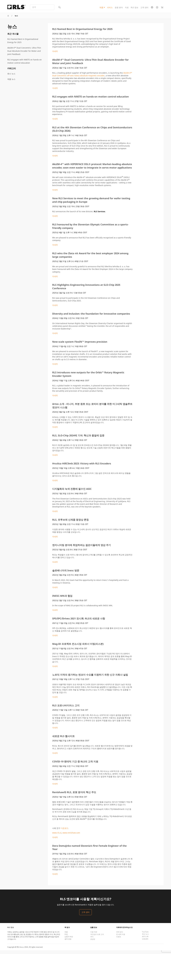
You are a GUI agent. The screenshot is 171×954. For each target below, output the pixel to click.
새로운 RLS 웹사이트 (63, 739)
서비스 (110, 8)
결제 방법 (68, 943)
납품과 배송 (69, 940)
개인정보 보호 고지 (97, 938)
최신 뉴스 (145, 938)
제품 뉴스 (11, 83)
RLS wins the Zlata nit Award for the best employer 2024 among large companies (90, 258)
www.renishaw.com (71, 836)
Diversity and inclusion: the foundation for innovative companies (91, 317)
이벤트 (118, 940)
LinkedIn (145, 942)
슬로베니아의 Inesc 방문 (65, 574)
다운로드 (64, 831)
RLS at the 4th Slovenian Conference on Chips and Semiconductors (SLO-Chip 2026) (92, 132)
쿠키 (92, 940)
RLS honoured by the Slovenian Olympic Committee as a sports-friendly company (90, 230)
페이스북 (145, 940)
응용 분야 (119, 8)
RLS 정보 (134, 8)
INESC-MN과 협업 (62, 599)
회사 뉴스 (11, 77)
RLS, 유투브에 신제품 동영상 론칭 (70, 523)
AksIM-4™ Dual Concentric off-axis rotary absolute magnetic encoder (92, 78)
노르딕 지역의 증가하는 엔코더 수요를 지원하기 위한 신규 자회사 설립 (90, 678)
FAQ (66, 938)
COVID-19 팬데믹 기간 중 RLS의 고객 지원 (75, 765)
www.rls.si (56, 836)
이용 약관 (93, 936)
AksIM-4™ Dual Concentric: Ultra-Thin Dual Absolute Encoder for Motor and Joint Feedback (24, 54)
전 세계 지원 (120, 938)
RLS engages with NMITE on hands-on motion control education (24, 65)
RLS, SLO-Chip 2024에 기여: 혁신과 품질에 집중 (78, 439)
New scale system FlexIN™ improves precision (79, 345)
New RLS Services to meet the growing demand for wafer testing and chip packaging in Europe (91, 203)
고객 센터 (144, 8)
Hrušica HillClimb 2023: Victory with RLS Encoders (81, 467)
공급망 (92, 943)
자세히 (55, 55)
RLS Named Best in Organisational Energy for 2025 (22, 44)
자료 (127, 8)
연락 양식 (119, 936)
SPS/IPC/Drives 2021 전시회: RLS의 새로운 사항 (78, 622)
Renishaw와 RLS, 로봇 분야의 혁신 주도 (74, 796)
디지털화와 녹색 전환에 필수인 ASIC (72, 492)
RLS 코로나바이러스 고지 (65, 709)
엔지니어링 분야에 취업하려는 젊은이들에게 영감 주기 (81, 548)
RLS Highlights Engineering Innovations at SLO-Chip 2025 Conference (86, 290)
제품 (101, 8)
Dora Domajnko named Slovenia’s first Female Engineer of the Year (89, 851)
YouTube (145, 935)
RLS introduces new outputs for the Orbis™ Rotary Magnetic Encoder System (88, 378)
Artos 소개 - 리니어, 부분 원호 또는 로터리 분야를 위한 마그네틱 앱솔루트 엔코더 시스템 (92, 409)
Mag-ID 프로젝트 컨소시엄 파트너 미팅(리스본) (78, 647)
